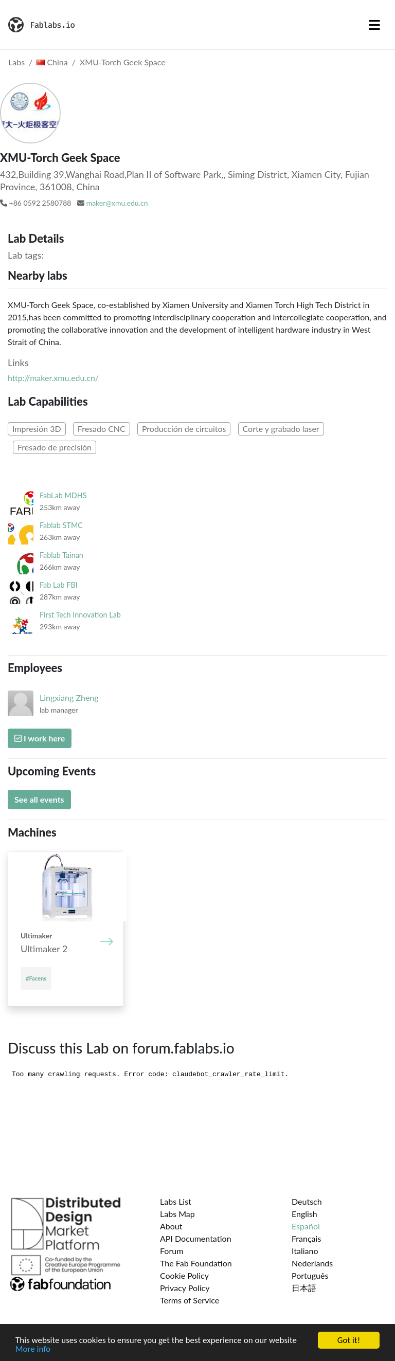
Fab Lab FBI (59, 584)
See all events (39, 799)
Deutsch (307, 1201)
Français (306, 1238)
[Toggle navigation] (374, 24)
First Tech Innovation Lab (80, 614)
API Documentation (195, 1238)
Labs (16, 62)
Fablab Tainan (61, 555)
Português (310, 1275)
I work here (39, 738)
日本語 (304, 1288)
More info (32, 1350)
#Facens (36, 978)
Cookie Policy (184, 1275)
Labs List (175, 1201)
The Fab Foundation (196, 1263)
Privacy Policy (185, 1288)
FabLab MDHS (63, 495)
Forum (171, 1251)
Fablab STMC (61, 525)
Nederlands (312, 1263)
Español (306, 1226)
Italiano (305, 1251)
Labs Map (177, 1214)
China (52, 62)
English (304, 1214)
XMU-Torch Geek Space (123, 62)
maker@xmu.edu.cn (117, 202)
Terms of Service (189, 1300)
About (171, 1226)
